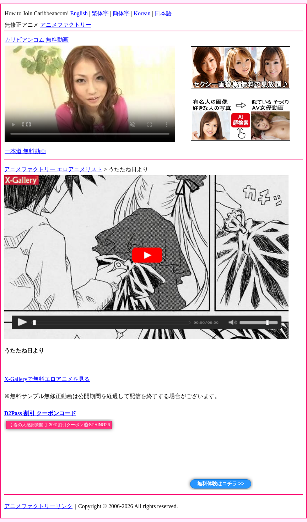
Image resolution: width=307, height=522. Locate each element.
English (79, 13)
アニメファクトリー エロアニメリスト (53, 169)
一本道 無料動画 (25, 151)
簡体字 (121, 13)
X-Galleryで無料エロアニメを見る (47, 379)
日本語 (163, 13)
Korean (142, 13)
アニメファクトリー (65, 25)
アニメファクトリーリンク (38, 506)
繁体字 (100, 13)
